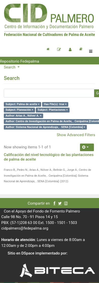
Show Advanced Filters (76, 135)
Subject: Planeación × (19, 109)
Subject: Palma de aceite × (23, 104)
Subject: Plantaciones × (53, 109)
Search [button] (10, 67)
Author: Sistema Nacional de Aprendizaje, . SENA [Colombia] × (45, 127)
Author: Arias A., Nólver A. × (23, 115)
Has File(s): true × (55, 104)
